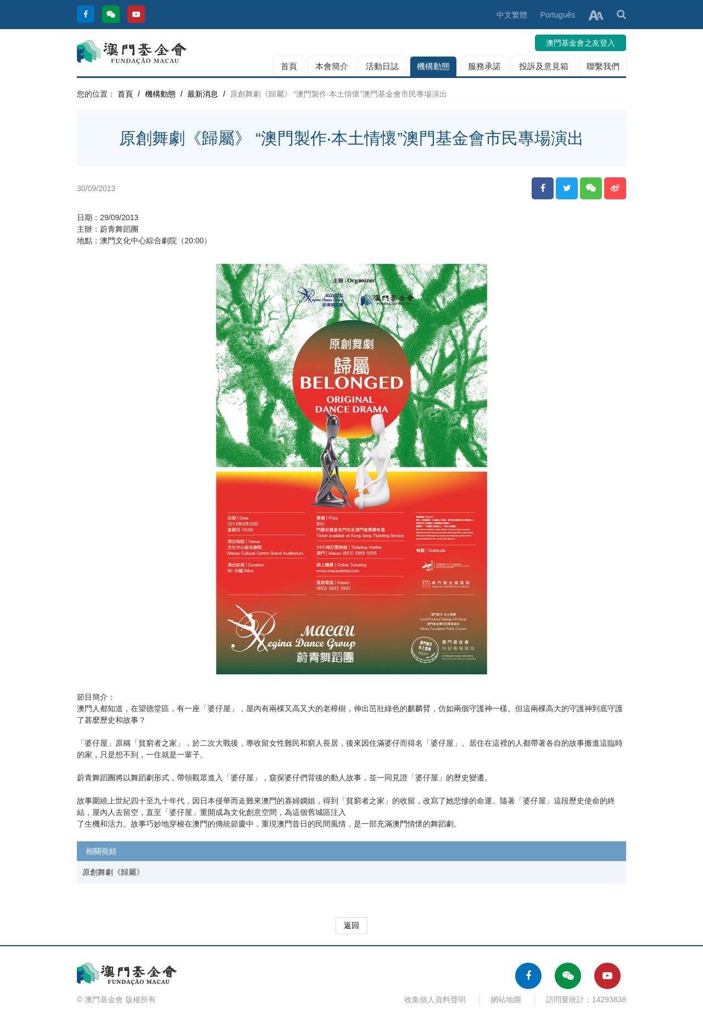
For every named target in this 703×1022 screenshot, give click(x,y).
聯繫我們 (603, 66)
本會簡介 (331, 66)
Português (557, 14)
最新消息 (202, 94)
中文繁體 (511, 14)
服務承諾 (484, 66)
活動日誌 (382, 66)
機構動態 (433, 66)
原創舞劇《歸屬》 (113, 872)
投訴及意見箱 (543, 66)
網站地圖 (505, 999)
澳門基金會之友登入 (580, 42)
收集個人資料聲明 (435, 999)
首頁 (289, 66)
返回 (351, 925)
